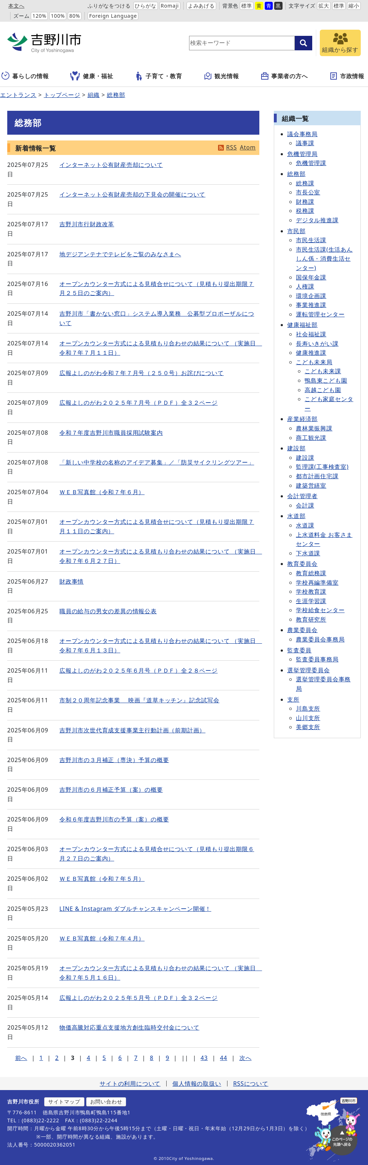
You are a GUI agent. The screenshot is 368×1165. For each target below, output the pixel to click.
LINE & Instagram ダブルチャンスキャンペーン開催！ (135, 909)
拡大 (323, 5)
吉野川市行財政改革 (86, 224)
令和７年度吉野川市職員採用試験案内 (111, 433)
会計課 (305, 505)
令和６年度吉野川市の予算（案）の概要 (114, 819)
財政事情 (71, 581)
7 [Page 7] (136, 1058)
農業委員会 (302, 630)
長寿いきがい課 (317, 344)
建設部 (296, 448)
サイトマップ (64, 1101)
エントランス (18, 95)
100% (58, 15)
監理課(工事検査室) (322, 467)
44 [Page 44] (223, 1058)
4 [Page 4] (88, 1058)
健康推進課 (311, 353)
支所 (293, 699)
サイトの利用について (130, 1084)
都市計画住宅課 (317, 476)
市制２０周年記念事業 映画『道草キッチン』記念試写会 (139, 700)
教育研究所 (311, 619)
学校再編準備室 (317, 582)
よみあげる (201, 5)
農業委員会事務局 (320, 639)
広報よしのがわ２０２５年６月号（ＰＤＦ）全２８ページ (138, 670)
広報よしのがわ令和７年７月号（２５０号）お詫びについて (141, 373)
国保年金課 (311, 277)
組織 (94, 95)
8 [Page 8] (152, 1058)
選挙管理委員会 (308, 670)
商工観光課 (311, 438)
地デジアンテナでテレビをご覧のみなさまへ (120, 254)
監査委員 (299, 650)
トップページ (62, 95)
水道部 (296, 516)
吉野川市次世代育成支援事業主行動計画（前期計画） (132, 730)
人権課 (305, 286)
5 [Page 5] (104, 1058)
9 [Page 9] (167, 1058)
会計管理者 (302, 496)
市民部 (296, 231)
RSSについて (250, 1084)
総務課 (305, 183)
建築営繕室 (311, 485)
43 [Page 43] (204, 1058)
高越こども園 (323, 390)
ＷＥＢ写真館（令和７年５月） (102, 879)
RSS (231, 147)
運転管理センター (320, 314)
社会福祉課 (311, 334)
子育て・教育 (158, 76)
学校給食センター (320, 610)
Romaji (170, 5)
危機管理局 (302, 154)
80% (74, 15)
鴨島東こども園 (326, 380)
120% (39, 15)
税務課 (305, 211)
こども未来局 (314, 362)
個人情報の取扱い (196, 1084)
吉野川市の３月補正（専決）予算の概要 (114, 760)
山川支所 (308, 718)
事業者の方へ (284, 76)
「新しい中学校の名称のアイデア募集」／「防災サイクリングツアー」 (156, 462)
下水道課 (308, 553)
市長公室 (308, 192)
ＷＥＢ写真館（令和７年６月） (102, 492)
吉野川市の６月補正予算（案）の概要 (111, 790)
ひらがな (145, 5)
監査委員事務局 (317, 659)
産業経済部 (302, 419)
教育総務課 (311, 573)
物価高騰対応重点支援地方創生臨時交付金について (129, 1027)
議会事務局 (302, 134)
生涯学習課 (311, 601)
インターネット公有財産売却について (111, 165)
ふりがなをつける (109, 5)
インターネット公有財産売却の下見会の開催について (132, 194)
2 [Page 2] (57, 1058)
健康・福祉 (91, 76)
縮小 (353, 5)
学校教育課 (311, 592)
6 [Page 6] (120, 1058)
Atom (248, 147)
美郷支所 (308, 727)
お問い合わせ (106, 1101)
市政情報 (346, 76)
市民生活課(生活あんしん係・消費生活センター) (324, 258)
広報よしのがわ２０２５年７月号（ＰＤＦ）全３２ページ (138, 403)
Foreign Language (113, 15)
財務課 (305, 202)
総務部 (116, 95)
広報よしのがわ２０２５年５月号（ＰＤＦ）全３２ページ (138, 998)
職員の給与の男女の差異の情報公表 (108, 611)
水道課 (305, 525)
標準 (246, 5)
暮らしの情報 (25, 76)
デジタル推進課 (317, 220)
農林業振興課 (314, 428)
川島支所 (308, 708)
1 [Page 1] (41, 1058)
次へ (245, 1058)
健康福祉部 (302, 325)
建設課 (305, 458)
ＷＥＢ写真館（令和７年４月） (102, 938)
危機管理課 (311, 163)
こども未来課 (323, 371)
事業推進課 (311, 305)
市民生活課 (311, 240)
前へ (21, 1058)
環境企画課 (311, 296)
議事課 (305, 143)
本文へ (16, 5)
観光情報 (221, 76)
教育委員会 (302, 564)
